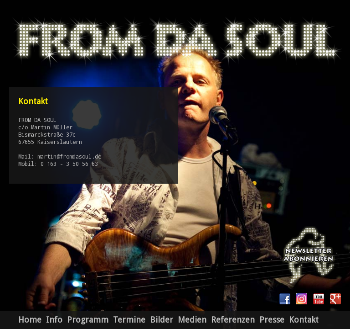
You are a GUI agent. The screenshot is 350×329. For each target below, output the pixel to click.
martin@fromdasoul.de (69, 156)
